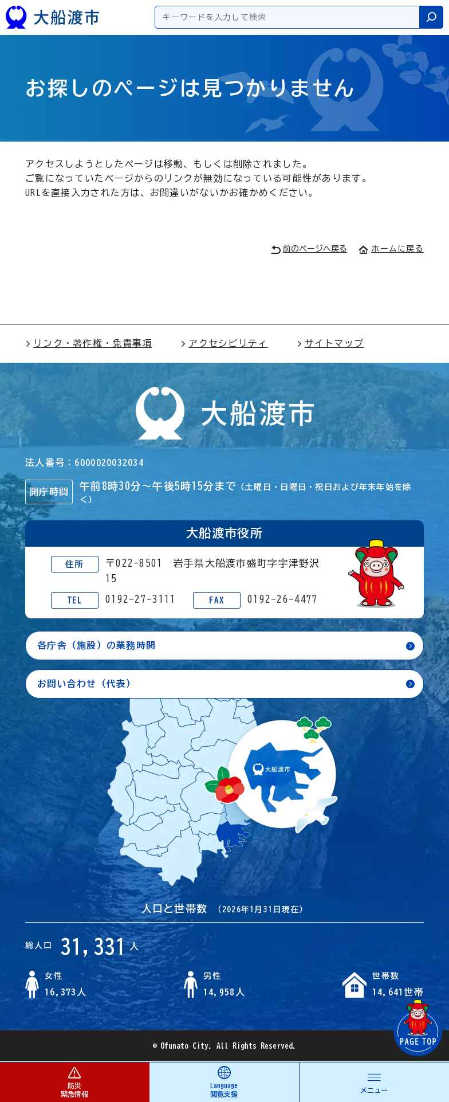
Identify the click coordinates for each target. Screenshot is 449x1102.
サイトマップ (330, 343)
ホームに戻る (391, 249)
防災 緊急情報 (74, 1081)
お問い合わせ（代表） (86, 683)
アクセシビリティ (223, 343)
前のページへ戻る (309, 249)
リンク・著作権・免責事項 (88, 343)
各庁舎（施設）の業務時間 (96, 645)
